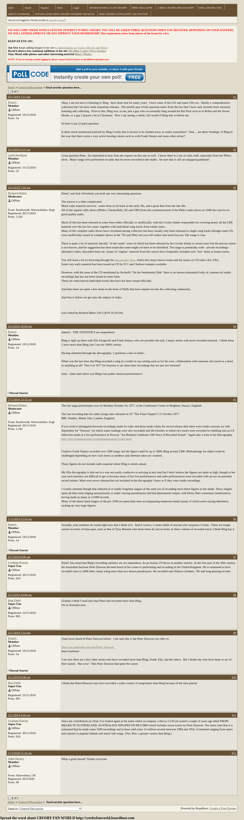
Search (28, 7)
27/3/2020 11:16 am (20, 753)
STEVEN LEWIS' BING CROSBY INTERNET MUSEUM (64, 14)
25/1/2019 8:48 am (19, 677)
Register (45, 7)
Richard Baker (17, 193)
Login (76, 7)
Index (11, 7)
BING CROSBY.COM (210, 7)
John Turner (16, 758)
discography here (125, 260)
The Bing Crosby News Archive (87, 50)
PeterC (12, 102)
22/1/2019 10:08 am (20, 594)
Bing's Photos (83, 54)
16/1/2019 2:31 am (19, 149)
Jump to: (45, 809)
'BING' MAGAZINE (142, 7)
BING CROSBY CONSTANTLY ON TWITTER (123, 14)
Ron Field (14, 600)
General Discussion (30, 87)
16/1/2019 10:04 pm (20, 326)
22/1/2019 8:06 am (19, 556)
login (51, 20)
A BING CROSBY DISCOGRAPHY (175, 7)
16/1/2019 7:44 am (19, 187)
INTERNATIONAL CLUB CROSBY (108, 7)
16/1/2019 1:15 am (19, 96)
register (61, 20)
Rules (60, 7)
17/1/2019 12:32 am (20, 399)
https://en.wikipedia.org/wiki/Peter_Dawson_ (88, 647)
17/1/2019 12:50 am (20, 519)
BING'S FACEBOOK (19, 14)
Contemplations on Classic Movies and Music (81, 47)
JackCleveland (17, 155)
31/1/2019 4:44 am (19, 715)
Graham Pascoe (18, 562)
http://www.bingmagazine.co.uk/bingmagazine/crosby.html (96, 438)
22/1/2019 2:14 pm (19, 632)
